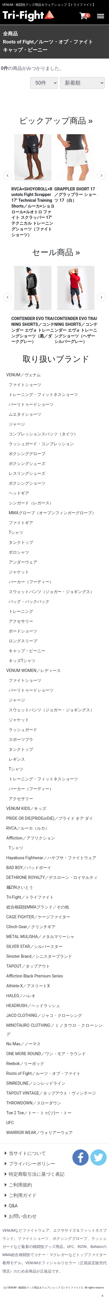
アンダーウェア (23, 561)
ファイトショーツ (25, 384)
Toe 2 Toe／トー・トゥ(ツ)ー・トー (39, 1112)
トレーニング (21, 611)
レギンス (17, 759)
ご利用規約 (20, 1184)
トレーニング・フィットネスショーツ (43, 394)
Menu (101, 14)
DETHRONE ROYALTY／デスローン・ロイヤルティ (52, 877)
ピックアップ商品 (52, 120)
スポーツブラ (21, 739)
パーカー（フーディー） (31, 581)
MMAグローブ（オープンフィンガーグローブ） (52, 512)
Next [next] (101, 175)
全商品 (10, 33)
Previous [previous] (7, 175)
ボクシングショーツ (27, 483)
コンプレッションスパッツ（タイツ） (43, 433)
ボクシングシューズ (27, 463)
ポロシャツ (19, 552)
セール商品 (52, 252)
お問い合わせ (23, 1216)
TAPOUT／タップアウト (28, 966)
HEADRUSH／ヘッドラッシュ (33, 1005)
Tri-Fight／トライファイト (30, 897)
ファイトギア (21, 522)
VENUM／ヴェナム (23, 374)
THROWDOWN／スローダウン (33, 1102)
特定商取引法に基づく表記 (37, 1174)
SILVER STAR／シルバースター (34, 946)
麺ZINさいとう (19, 887)
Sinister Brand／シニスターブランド (39, 956)
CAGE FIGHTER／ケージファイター (38, 916)
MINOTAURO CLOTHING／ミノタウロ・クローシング (54, 1029)
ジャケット (19, 571)
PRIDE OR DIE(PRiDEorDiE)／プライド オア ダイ (49, 818)
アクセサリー (21, 621)
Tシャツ (16, 532)
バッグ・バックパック (29, 601)
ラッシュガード (23, 729)
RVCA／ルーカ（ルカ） (27, 828)
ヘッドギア (19, 492)
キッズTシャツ (22, 660)
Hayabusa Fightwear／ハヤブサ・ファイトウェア (51, 857)
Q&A (13, 1205)
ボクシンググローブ (27, 453)
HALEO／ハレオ (20, 995)
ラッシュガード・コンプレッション (41, 443)
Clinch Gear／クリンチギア (31, 926)
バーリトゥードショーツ (31, 404)
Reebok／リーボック (25, 1063)
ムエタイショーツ (25, 414)
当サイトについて (27, 1153)
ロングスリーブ (23, 640)
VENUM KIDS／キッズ (26, 808)
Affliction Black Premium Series (34, 975)
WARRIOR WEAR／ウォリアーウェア (39, 1132)
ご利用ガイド (23, 1195)
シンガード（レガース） (31, 502)
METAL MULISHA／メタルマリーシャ (40, 936)
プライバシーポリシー (32, 1163)
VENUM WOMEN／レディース (33, 670)
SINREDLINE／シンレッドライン (35, 1083)
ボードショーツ (23, 630)
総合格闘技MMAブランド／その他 (37, 906)
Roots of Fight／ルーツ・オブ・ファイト (48, 42)
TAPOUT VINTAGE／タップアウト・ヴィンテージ (51, 1093)
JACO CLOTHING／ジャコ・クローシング (44, 1015)
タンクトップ (21, 542)
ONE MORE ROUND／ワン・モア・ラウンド (46, 1053)
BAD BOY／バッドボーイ (28, 867)
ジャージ (17, 423)
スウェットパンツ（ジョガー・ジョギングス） (51, 591)
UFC (10, 1122)
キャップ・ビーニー (25, 50)
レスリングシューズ (27, 473)
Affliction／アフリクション (30, 837)
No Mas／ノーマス (23, 1043)
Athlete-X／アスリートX (28, 985)
